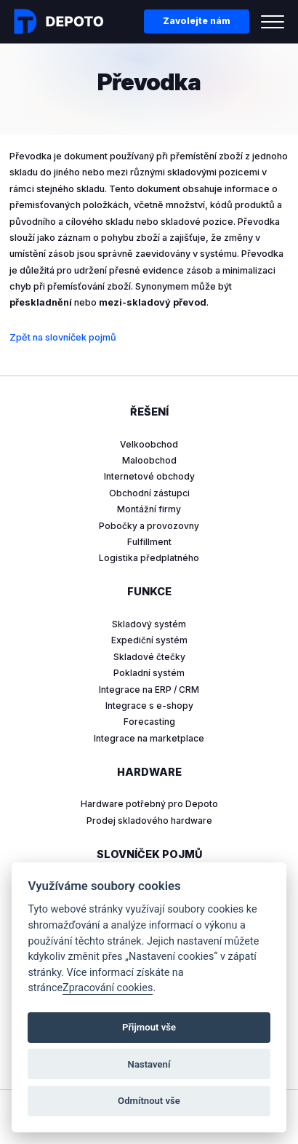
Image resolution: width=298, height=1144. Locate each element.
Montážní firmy (149, 509)
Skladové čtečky (149, 656)
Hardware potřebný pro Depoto (149, 803)
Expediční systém (149, 640)
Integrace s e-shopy (149, 705)
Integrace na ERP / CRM (149, 689)
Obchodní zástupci (149, 493)
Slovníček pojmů (149, 854)
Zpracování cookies (108, 988)
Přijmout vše (149, 1027)
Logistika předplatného (149, 557)
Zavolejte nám (196, 20)
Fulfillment (149, 541)
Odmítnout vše (149, 1100)
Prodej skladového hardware (149, 820)
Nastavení (149, 1064)
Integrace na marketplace (149, 738)
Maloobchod (149, 460)
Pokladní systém (149, 672)
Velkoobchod (149, 444)
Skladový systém (149, 624)
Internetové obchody (149, 476)
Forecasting (149, 721)
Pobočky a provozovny (149, 525)
